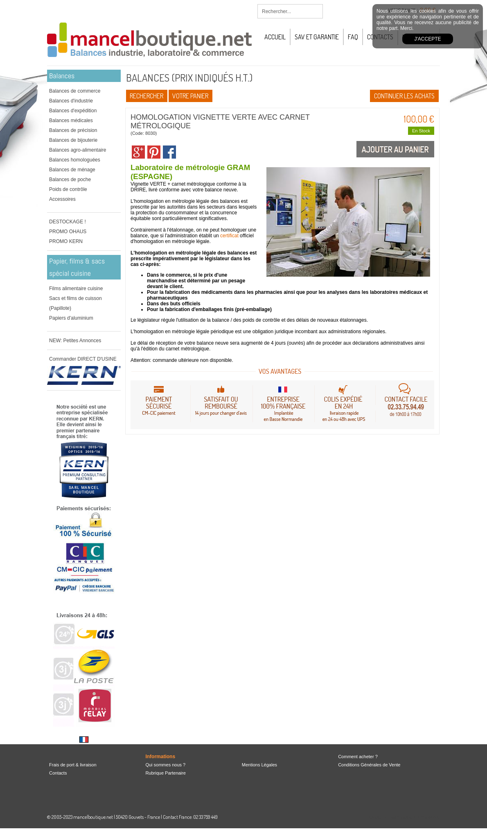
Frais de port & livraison (73, 764)
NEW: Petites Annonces (75, 340)
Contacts (58, 772)
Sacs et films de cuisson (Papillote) (75, 303)
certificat (229, 236)
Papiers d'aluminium (71, 318)
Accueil (275, 37)
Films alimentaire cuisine (76, 288)
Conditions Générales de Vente (369, 764)
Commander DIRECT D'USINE (83, 359)
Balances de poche (70, 179)
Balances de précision (73, 130)
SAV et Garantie (317, 37)
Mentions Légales (259, 764)
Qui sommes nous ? (165, 764)
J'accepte (428, 39)
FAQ (353, 37)
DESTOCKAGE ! (67, 222)
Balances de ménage (72, 170)
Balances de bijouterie (73, 140)
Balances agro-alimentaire (77, 150)
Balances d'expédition (73, 111)
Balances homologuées (74, 160)
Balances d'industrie (71, 101)
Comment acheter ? (358, 756)
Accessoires (62, 199)
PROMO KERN (66, 241)
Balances (61, 75)
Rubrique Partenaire (165, 772)
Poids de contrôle (68, 189)
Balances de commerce (74, 91)
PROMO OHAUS (67, 231)
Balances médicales (71, 120)
